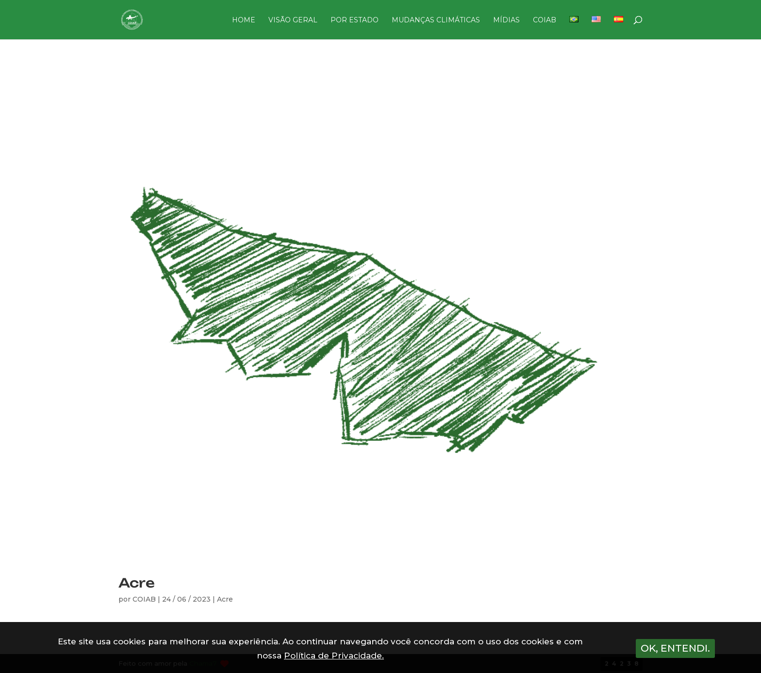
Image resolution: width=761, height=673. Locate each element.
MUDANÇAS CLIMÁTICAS (436, 20)
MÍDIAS (506, 20)
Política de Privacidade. (334, 655)
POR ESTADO (355, 20)
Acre (136, 582)
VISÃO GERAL (292, 20)
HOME (243, 20)
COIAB (544, 20)
